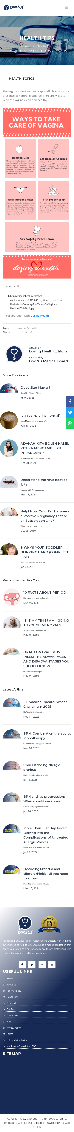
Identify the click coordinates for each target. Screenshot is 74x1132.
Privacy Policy (14, 1027)
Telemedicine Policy (17, 1040)
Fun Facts (11, 1009)
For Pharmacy (14, 990)
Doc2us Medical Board (48, 361)
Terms (10, 1033)
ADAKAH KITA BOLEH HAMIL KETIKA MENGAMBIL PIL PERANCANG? (45, 448)
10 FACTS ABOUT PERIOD (44, 592)
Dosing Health (39, 315)
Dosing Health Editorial (49, 351)
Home (25, 46)
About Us (11, 984)
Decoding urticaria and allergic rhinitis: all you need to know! (45, 873)
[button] (66, 7)
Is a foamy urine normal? (41, 415)
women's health (28, 328)
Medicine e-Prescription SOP (21, 1046)
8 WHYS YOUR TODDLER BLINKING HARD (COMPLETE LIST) (45, 552)
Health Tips (45, 46)
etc (62, 1123)
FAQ (9, 1021)
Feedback (11, 1003)
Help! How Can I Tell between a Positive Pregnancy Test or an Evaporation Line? (45, 516)
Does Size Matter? (35, 387)
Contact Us (12, 1015)
